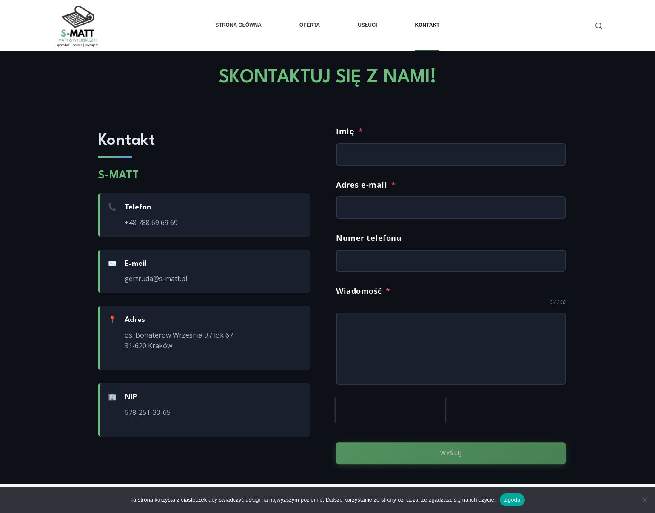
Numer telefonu (369, 238)
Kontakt (427, 25)
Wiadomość (363, 291)
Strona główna (239, 25)
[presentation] (390, 410)
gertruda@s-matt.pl (156, 278)
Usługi (367, 25)
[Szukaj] (598, 26)
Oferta (309, 25)
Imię (349, 131)
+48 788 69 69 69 (151, 222)
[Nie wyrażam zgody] (644, 500)
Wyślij (451, 456)
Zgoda (512, 499)
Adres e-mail (366, 185)
